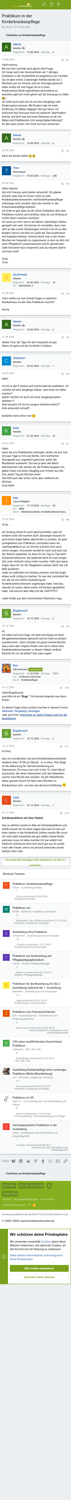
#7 (67, 587)
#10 (67, 831)
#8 (67, 663)
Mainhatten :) (26, 428)
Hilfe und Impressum (14, 1420)
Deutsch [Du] (10, 1409)
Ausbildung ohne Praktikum (29, 1147)
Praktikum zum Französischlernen (33, 1227)
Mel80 (15, 1127)
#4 (67, 436)
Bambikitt (17, 1207)
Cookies (9, 1401)
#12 (67, 956)
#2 (67, 294)
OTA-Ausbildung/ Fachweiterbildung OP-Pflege (39, 1332)
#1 (67, 130)
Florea (15, 1103)
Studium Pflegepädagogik (35, 1179)
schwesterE (18, 1151)
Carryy (16, 1179)
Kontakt (7, 1415)
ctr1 (14, 1293)
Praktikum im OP (23, 1313)
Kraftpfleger (22, 1274)
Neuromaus (22, 1243)
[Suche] (65, 4)
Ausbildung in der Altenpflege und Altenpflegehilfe (49, 1364)
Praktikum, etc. (21, 1123)
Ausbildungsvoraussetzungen (43, 1151)
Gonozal (20, 1302)
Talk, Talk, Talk (33, 1265)
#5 (67, 480)
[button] (5, 4)
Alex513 (16, 1317)
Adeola (8, 27)
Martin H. (21, 1188)
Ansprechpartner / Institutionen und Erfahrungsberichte (48, 1247)
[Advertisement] (35, 74)
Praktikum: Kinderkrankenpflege (32, 1099)
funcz (19, 1112)
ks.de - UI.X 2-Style (31, 1401)
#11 (67, 889)
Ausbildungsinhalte (31, 1103)
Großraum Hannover (30, 820)
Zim (14, 1231)
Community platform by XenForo (35, 1430)
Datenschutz (47, 1415)
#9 (67, 769)
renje (18, 1216)
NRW (21, 652)
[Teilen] (62, 130)
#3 (67, 326)
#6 (67, 517)
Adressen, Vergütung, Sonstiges (21, 854)
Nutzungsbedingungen (26, 1415)
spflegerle (17, 1265)
